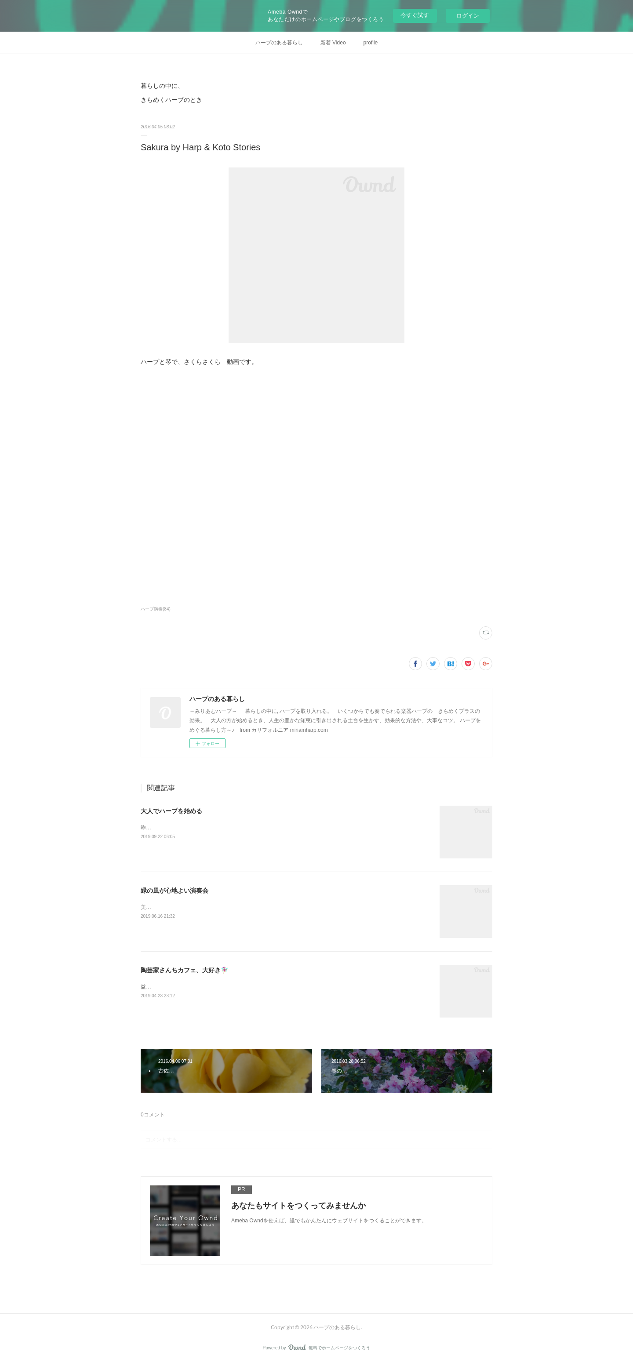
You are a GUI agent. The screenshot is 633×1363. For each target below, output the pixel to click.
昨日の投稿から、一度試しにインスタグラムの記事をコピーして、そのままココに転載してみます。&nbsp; (267, 828)
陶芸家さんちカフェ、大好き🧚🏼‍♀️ (184, 970)
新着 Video (333, 43)
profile (371, 43)
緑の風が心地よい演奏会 (174, 890)
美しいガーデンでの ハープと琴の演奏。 (189, 907)
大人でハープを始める (171, 810)
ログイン (467, 15)
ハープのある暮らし (279, 43)
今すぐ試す (414, 15)
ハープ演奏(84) (156, 609)
